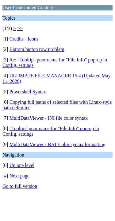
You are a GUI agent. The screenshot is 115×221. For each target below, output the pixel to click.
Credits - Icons (24, 38)
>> (20, 28)
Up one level (22, 165)
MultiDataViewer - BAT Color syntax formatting (57, 144)
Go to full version (19, 186)
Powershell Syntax (28, 91)
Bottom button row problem (37, 49)
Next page (19, 175)
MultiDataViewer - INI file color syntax (49, 118)
